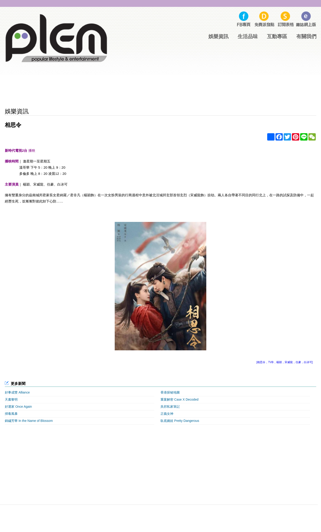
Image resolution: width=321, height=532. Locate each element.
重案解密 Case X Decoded (179, 399)
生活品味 (248, 36)
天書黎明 (11, 399)
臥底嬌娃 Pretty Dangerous (179, 421)
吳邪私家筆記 (170, 406)
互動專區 (277, 36)
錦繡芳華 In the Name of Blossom (29, 421)
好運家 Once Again (18, 406)
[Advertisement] (160, 90)
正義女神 (166, 413)
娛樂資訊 (218, 36)
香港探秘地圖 (170, 392)
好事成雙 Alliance (17, 392)
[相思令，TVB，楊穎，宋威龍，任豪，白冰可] (284, 362)
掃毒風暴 (11, 413)
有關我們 (306, 36)
